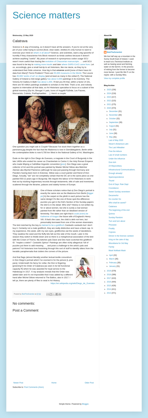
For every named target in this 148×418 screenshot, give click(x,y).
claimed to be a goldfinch (52, 225)
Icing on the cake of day (119, 239)
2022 (109, 101)
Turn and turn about (117, 221)
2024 (109, 93)
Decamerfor (114, 195)
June (111, 133)
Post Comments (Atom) (34, 387)
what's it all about (41, 53)
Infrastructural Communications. (122, 170)
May (111, 137)
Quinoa (112, 214)
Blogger (85, 404)
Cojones (112, 232)
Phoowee (113, 225)
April (111, 255)
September (114, 122)
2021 (109, 104)
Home (54, 383)
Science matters (46, 15)
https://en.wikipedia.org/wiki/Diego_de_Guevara (72, 283)
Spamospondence (116, 177)
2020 (109, 108)
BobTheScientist (114, 52)
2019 (109, 271)
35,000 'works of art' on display (31, 76)
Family (111, 247)
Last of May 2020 (116, 140)
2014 (109, 289)
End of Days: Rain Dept (118, 184)
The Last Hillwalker (117, 147)
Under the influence (117, 159)
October (112, 118)
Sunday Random (116, 217)
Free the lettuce (115, 151)
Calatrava (113, 206)
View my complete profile (114, 78)
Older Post (89, 383)
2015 (109, 285)
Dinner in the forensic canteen (121, 236)
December (113, 111)
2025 (109, 90)
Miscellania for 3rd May (118, 243)
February (113, 263)
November (113, 115)
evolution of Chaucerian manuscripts (62, 61)
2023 (109, 97)
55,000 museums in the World (67, 73)
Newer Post (18, 383)
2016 (109, 282)
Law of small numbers (118, 155)
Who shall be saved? (117, 203)
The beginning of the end (119, 210)
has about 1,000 (44, 82)
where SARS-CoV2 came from (76, 64)
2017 (109, 278)
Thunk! (111, 181)
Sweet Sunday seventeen (119, 192)
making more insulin (43, 64)
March (112, 259)
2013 (109, 293)
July (111, 129)
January (112, 266)
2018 (109, 274)
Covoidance (114, 188)
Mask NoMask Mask (117, 250)
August (112, 126)
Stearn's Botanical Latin (118, 144)
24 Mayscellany (115, 166)
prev (63, 164)
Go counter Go (115, 199)
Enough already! (115, 173)
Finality (112, 228)
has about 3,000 (54, 79)
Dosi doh (112, 162)
